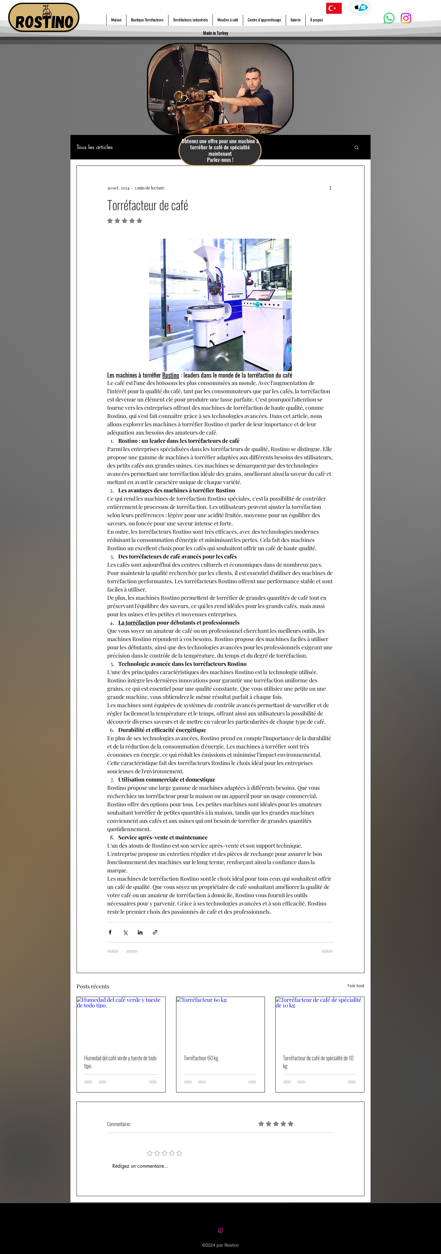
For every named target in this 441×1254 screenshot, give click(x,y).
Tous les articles (95, 147)
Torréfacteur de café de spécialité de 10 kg (318, 1062)
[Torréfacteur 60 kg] (220, 1022)
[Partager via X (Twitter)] (125, 932)
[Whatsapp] (389, 18)
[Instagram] (406, 18)
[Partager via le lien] (155, 932)
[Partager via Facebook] (110, 932)
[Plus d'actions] (330, 188)
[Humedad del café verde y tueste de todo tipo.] (121, 1022)
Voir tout (356, 985)
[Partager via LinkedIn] (140, 932)
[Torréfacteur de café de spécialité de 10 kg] (320, 1022)
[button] (357, 147)
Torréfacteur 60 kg (201, 1058)
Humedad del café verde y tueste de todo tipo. (120, 1062)
